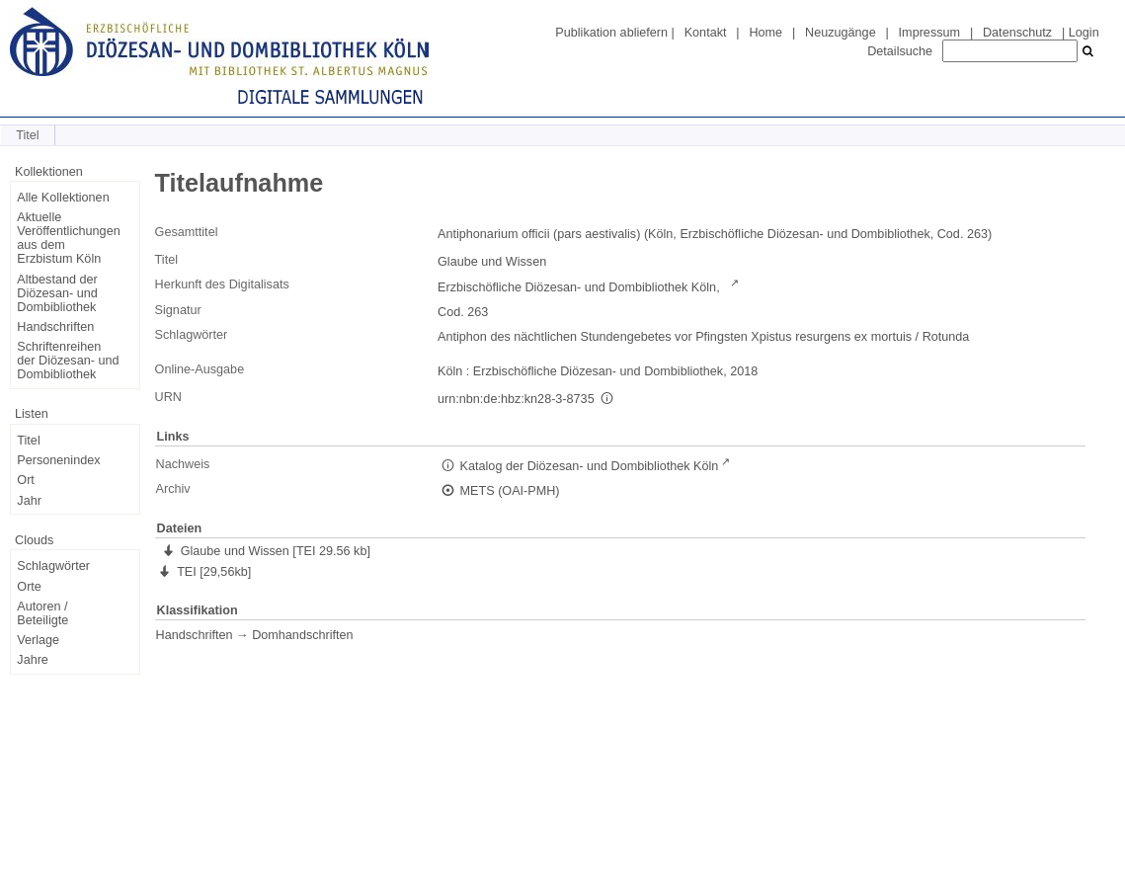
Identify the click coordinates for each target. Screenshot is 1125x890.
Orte (29, 587)
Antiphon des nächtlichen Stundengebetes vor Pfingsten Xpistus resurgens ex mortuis (675, 337)
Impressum (929, 33)
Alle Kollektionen (63, 197)
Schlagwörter (53, 566)
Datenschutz (1017, 33)
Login (1084, 33)
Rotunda (946, 337)
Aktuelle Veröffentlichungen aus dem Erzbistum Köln (68, 238)
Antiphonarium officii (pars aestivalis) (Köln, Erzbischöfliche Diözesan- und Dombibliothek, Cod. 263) (715, 234)
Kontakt (705, 33)
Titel (28, 440)
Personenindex (58, 460)
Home (765, 33)
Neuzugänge (840, 33)
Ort (26, 480)
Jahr (29, 501)
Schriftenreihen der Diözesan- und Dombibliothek (68, 360)
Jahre (32, 660)
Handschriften (55, 327)
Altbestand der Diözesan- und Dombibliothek (57, 293)
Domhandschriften (302, 635)
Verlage (38, 640)
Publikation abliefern (611, 33)
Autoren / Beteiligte (42, 613)
